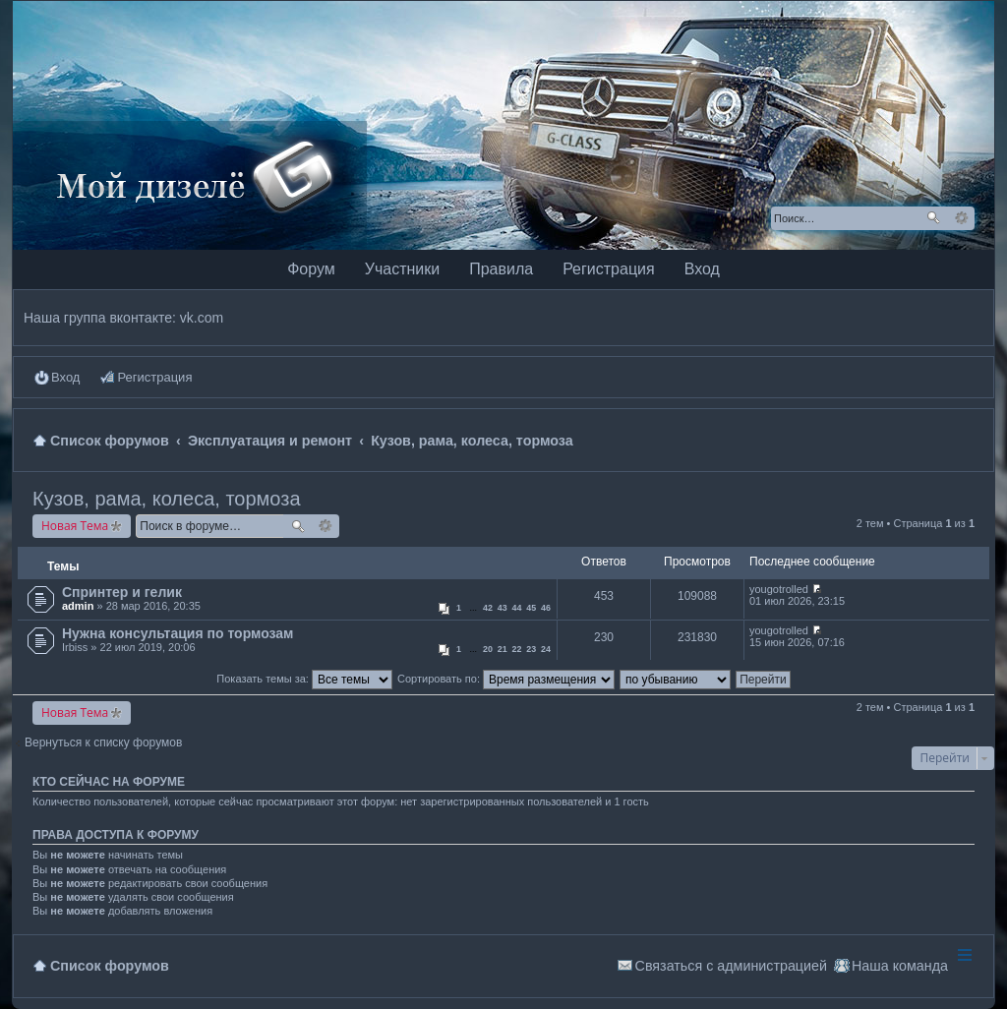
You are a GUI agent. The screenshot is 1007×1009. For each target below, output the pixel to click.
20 (488, 649)
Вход (702, 269)
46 (546, 608)
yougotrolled (778, 589)
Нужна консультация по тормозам (177, 633)
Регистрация (609, 269)
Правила (501, 269)
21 (502, 649)
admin (77, 606)
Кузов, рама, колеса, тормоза (166, 498)
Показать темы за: (304, 678)
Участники (402, 269)
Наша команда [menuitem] (900, 966)
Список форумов (109, 966)
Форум (311, 269)
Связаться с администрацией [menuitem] (731, 966)
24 (546, 649)
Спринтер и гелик (122, 592)
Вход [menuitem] (65, 377)
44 (517, 608)
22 (517, 649)
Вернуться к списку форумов (103, 742)
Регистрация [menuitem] (154, 377)
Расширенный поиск (961, 218)
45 (531, 608)
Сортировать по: (506, 678)
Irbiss (75, 647)
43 (502, 608)
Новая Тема (74, 525)
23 (531, 649)
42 (488, 608)
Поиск (933, 218)
